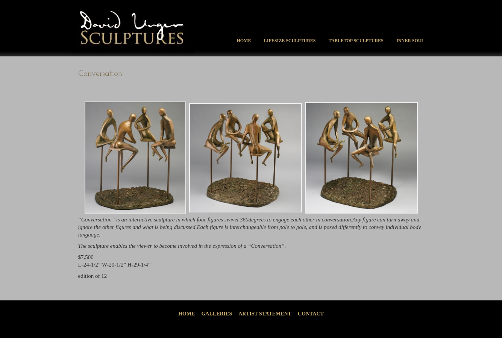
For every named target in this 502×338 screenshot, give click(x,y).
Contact (311, 314)
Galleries (216, 314)
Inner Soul (410, 40)
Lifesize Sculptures (290, 40)
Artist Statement (264, 314)
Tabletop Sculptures (356, 40)
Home (244, 40)
